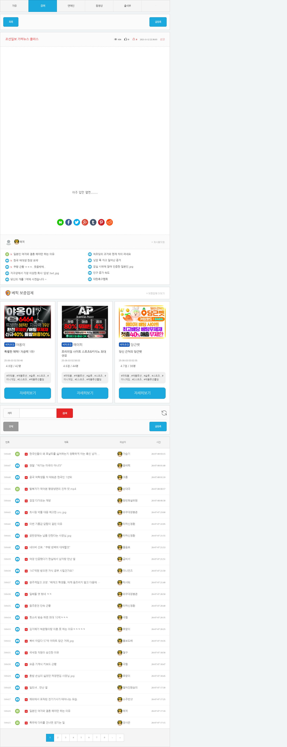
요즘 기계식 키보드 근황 (42, 664)
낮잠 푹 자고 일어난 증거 (107, 260)
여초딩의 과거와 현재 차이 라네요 (112, 254)
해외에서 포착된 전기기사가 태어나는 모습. (53, 699)
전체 (11, 426)
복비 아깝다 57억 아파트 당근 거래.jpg (51, 641)
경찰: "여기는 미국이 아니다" (45, 465)
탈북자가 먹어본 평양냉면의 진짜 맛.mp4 (52, 489)
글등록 (158, 22)
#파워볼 (10, 376)
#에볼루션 (22, 376)
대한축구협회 (100, 279)
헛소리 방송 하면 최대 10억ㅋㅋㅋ (48, 617)
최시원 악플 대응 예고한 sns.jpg (47, 512)
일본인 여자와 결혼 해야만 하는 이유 (34, 254)
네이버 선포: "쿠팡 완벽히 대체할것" (49, 547)
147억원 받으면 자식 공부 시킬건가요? (51, 570)
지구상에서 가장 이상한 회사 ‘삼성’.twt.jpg (34, 273)
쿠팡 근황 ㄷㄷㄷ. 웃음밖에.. (29, 267)
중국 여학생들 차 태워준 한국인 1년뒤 (50, 477)
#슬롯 (32, 376)
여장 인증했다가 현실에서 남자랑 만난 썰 (52, 559)
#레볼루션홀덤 (36, 379)
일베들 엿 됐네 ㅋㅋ (40, 594)
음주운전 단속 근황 (40, 605)
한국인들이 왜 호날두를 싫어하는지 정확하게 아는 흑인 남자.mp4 (65, 454)
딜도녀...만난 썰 (38, 687)
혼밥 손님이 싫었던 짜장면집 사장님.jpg (52, 676)
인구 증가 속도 (101, 272)
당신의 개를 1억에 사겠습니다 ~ (28, 279)
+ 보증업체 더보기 (155, 293)
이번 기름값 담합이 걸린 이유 (45, 524)
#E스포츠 (22, 379)
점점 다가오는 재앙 (40, 500)
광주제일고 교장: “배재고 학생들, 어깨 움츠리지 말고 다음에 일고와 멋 (65, 582)
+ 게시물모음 (158, 242)
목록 (11, 22)
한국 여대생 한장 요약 (26, 260)
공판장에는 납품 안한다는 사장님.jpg (50, 535)
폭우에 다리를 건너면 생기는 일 (47, 722)
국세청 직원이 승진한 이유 (44, 652)
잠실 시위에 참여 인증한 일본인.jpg (113, 266)
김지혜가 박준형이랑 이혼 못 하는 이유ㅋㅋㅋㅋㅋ (57, 629)
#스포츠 (41, 376)
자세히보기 (27, 393)
